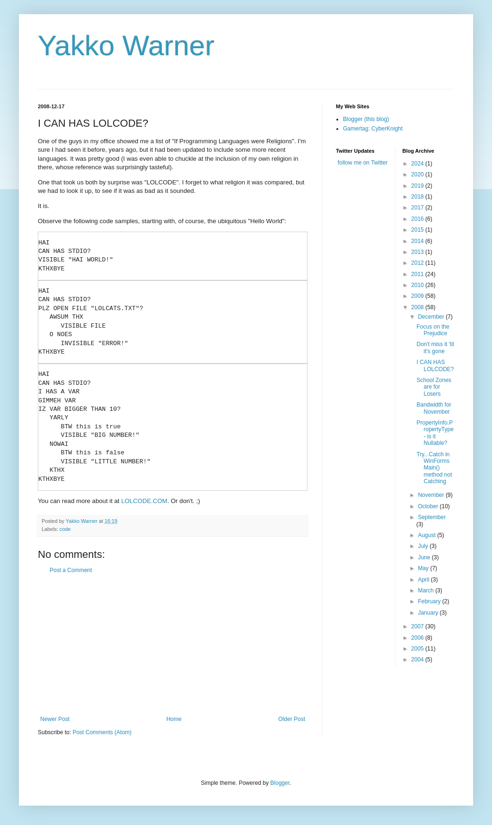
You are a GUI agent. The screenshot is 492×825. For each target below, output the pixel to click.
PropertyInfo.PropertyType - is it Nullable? (434, 432)
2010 (418, 285)
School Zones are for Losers (433, 387)
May (424, 568)
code (65, 529)
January (428, 612)
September (432, 517)
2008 (418, 307)
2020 (418, 174)
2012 (418, 263)
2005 (418, 648)
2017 (418, 207)
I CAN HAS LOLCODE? (435, 365)
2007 (418, 626)
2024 (418, 163)
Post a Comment (71, 570)
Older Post (291, 719)
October (428, 506)
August (427, 535)
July (424, 546)
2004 (418, 659)
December (432, 316)
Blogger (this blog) (366, 119)
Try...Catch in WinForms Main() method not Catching (434, 468)
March (426, 590)
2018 (418, 196)
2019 (418, 185)
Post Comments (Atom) (102, 732)
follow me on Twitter (363, 162)
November (432, 495)
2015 (418, 229)
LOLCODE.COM (144, 500)
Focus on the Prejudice (432, 330)
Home (174, 719)
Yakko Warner (126, 45)
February (430, 601)
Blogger (280, 783)
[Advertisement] (173, 645)
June (424, 557)
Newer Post (55, 719)
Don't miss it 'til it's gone (435, 347)
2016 (418, 219)
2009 (418, 296)
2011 (418, 274)
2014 (418, 241)
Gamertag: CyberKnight (373, 128)
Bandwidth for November (433, 408)
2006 (418, 637)
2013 (418, 252)
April (424, 579)
